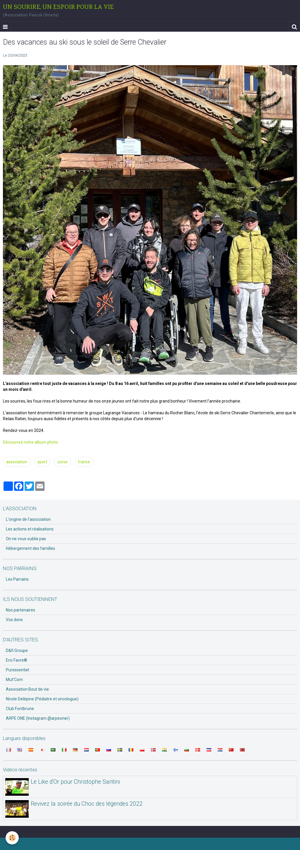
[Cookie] (12, 837)
